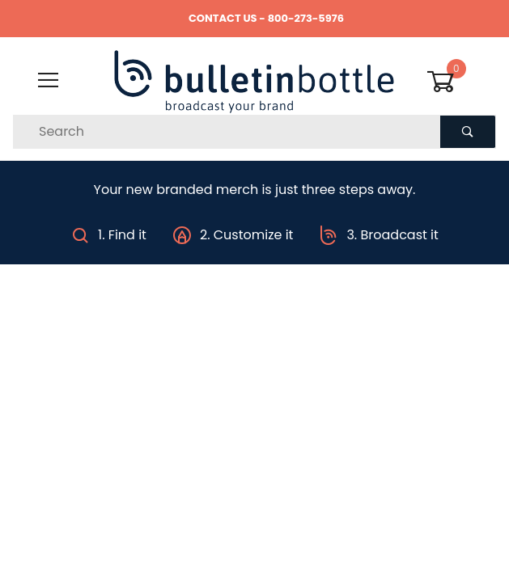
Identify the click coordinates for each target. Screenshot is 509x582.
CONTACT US (223, 18)
